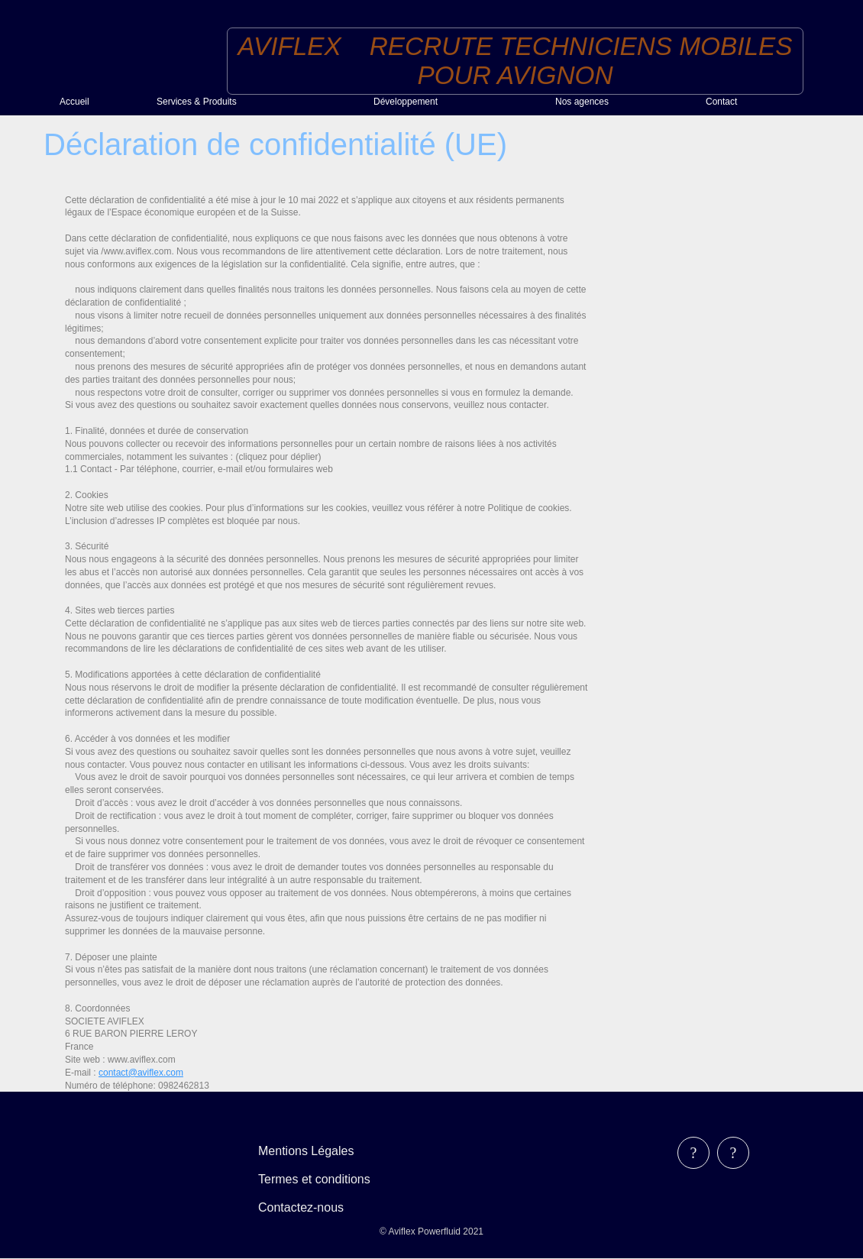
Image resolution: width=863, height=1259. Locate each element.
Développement (405, 101)
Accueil (74, 101)
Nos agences (582, 101)
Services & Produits (197, 101)
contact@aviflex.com (141, 1072)
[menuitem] (101, 101)
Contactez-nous (301, 1207)
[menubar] (325, 1179)
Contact (721, 101)
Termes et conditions (314, 1179)
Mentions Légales (306, 1150)
